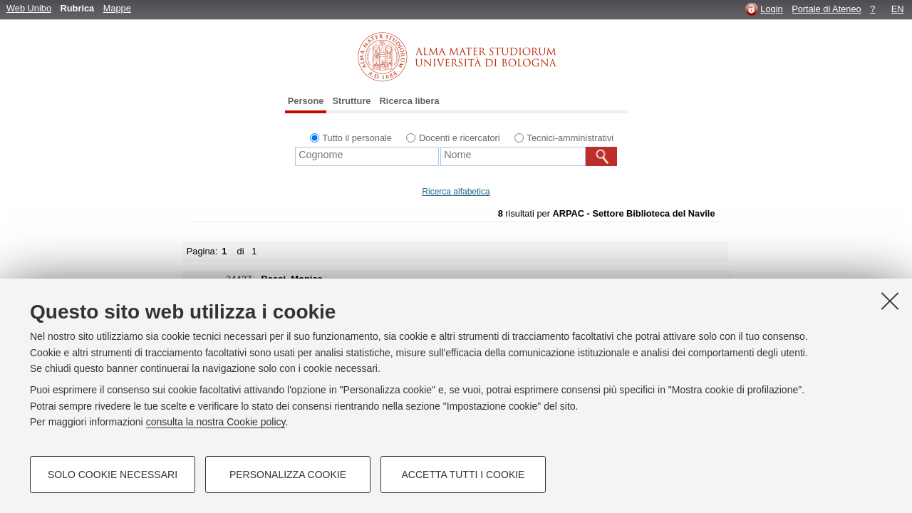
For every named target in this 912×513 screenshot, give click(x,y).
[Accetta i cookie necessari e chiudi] (890, 300)
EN (897, 9)
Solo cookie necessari (112, 474)
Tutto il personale (357, 138)
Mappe (117, 8)
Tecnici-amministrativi (570, 138)
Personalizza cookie (287, 474)
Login (771, 9)
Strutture (351, 100)
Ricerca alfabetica (455, 192)
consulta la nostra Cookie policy (216, 422)
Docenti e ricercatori (459, 138)
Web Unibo (28, 8)
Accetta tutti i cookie (463, 474)
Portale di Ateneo (826, 9)
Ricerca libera (410, 100)
